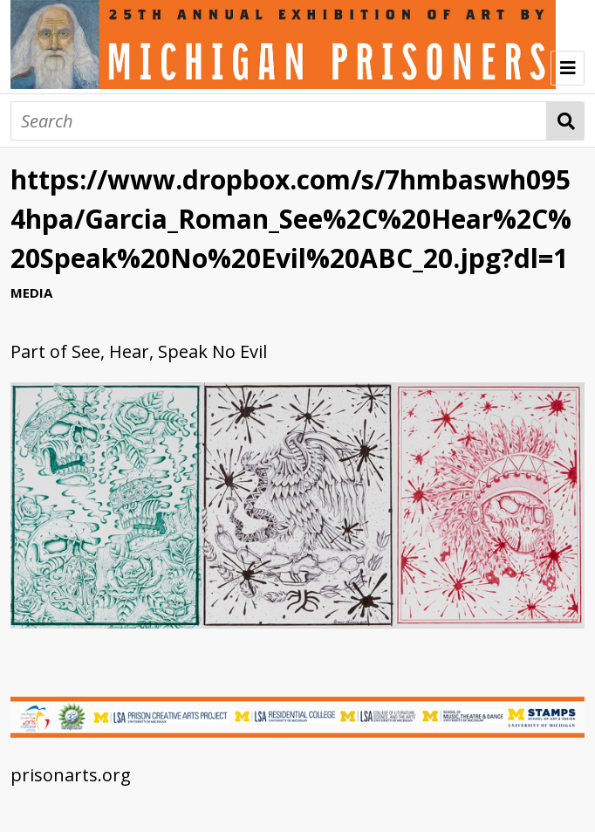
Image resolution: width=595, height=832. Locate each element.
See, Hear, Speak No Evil (169, 351)
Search (566, 121)
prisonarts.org (70, 775)
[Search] (279, 121)
